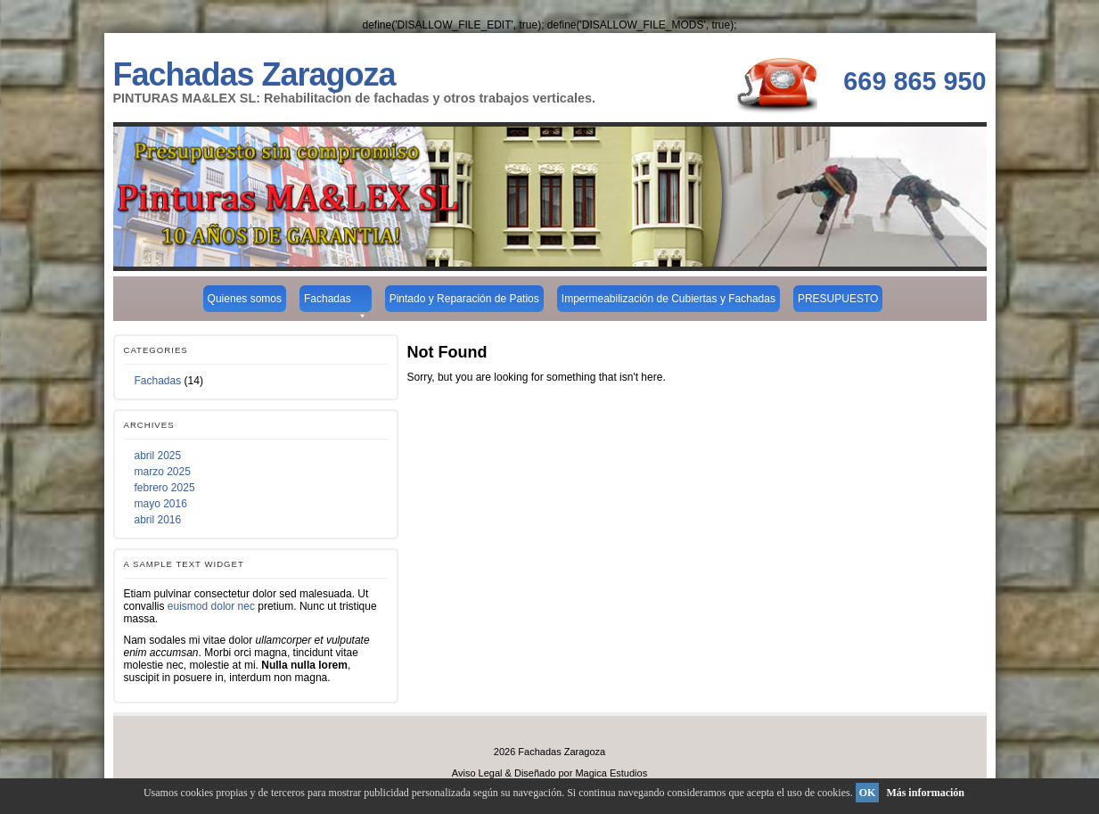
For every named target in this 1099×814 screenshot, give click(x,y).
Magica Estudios (611, 773)
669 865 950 (914, 81)
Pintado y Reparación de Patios (464, 298)
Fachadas (335, 302)
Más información (925, 792)
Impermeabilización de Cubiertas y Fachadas (668, 298)
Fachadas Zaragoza (254, 74)
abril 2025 (158, 455)
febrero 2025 (165, 487)
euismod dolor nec (211, 606)
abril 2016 (158, 520)
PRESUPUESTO (838, 298)
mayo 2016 (161, 503)
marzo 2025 (163, 471)
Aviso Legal (477, 773)
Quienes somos (245, 298)
